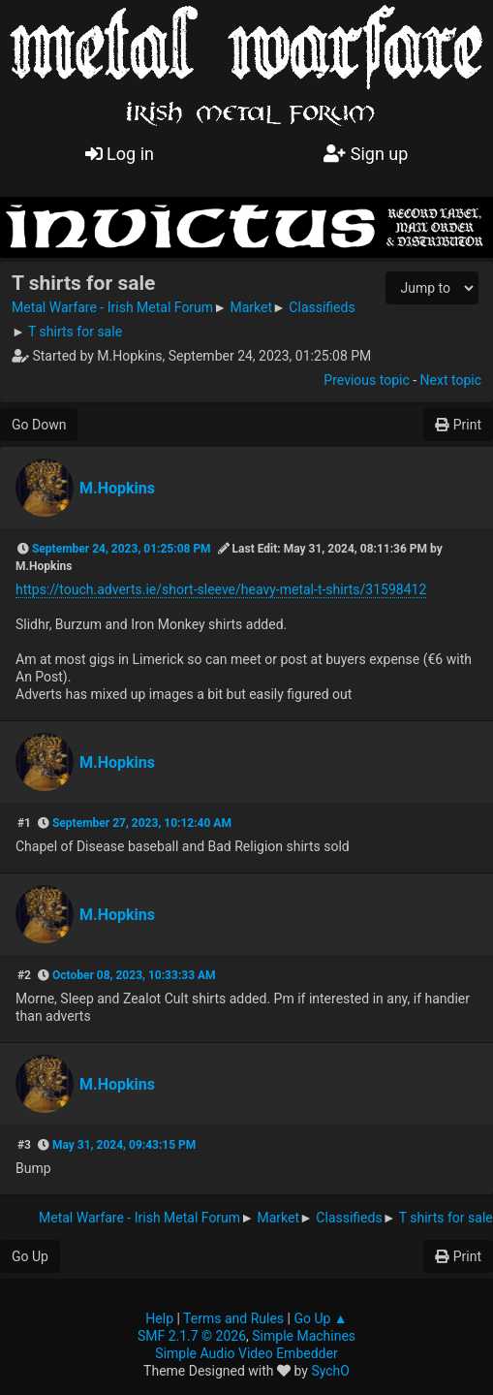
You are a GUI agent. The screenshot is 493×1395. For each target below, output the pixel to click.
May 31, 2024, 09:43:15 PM (124, 1145)
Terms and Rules (233, 1318)
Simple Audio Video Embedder (246, 1353)
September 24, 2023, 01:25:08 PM (121, 548)
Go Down (39, 424)
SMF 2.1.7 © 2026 (192, 1336)
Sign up (366, 153)
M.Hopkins (117, 488)
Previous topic (366, 380)
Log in (119, 153)
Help (159, 1318)
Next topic (450, 380)
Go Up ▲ (320, 1318)
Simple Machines (303, 1336)
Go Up (30, 1256)
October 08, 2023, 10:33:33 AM (134, 975)
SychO (330, 1371)
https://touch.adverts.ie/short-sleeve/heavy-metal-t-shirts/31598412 (220, 589)
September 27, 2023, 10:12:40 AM (141, 823)
